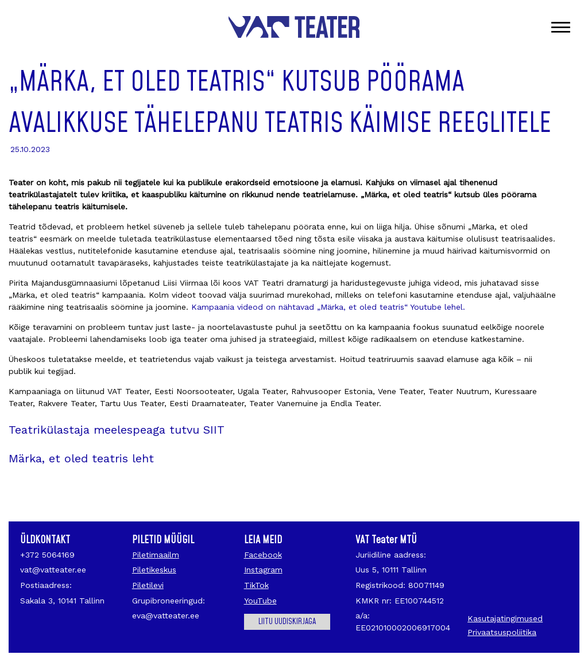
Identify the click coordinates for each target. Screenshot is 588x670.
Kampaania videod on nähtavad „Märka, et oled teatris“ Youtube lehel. (326, 306)
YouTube (260, 600)
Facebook (263, 554)
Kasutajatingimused (505, 618)
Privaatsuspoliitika (501, 632)
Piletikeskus (154, 569)
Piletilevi (148, 585)
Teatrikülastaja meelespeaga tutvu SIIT (117, 430)
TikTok (256, 585)
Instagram (263, 569)
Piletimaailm (155, 554)
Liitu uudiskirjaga (287, 622)
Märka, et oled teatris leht (81, 458)
